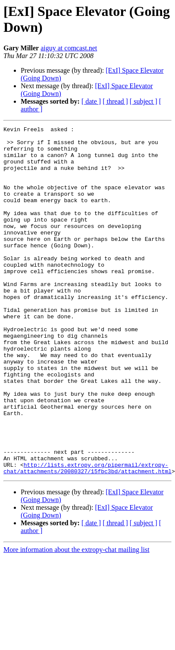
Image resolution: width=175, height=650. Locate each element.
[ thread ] (115, 101)
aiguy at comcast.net (69, 48)
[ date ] (91, 101)
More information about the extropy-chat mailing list (76, 619)
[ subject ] (143, 101)
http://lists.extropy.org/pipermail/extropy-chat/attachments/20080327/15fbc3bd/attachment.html (87, 537)
